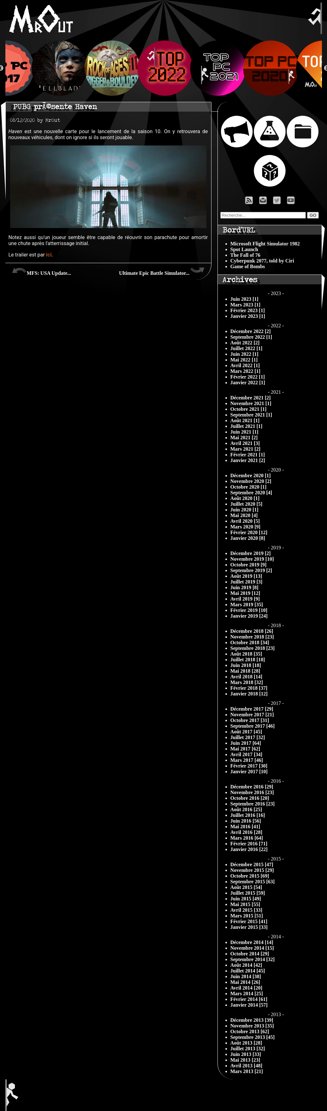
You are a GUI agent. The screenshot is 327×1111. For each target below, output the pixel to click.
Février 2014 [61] (248, 999)
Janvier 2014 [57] (249, 1005)
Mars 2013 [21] (246, 1071)
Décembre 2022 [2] (250, 331)
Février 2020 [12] (248, 532)
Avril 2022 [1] (245, 365)
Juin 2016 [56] (245, 821)
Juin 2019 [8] (244, 587)
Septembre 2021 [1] (251, 414)
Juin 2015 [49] (245, 898)
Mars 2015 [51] (246, 915)
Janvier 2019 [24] (249, 616)
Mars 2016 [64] (246, 838)
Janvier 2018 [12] (249, 693)
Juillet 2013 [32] (247, 1048)
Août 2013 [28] (246, 1043)
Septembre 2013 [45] (252, 1037)
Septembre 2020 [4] (251, 492)
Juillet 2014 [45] (247, 970)
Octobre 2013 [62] (249, 1031)
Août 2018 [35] (246, 654)
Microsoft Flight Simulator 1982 (265, 243)
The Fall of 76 (245, 255)
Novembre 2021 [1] (250, 403)
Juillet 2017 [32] (247, 737)
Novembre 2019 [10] (252, 559)
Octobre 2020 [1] (248, 487)
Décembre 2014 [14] (252, 942)
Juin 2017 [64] (245, 743)
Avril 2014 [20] (246, 988)
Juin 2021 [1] (244, 432)
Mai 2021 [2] (244, 437)
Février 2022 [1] (247, 377)
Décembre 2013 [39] (252, 1020)
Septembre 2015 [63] (252, 881)
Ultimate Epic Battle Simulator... (162, 271)
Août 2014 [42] (246, 965)
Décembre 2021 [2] (250, 397)
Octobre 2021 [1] (248, 409)
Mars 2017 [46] (246, 760)
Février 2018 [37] (248, 688)
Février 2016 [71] (248, 843)
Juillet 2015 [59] (247, 893)
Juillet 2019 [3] (246, 581)
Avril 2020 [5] (245, 521)
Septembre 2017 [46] (252, 726)
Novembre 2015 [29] (252, 870)
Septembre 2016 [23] (252, 803)
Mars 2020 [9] (245, 526)
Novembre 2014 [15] (252, 948)
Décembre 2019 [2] (250, 553)
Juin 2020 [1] (244, 509)
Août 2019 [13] (246, 576)
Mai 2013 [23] (245, 1060)
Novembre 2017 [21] (252, 714)
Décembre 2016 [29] (252, 786)
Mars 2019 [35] (246, 604)
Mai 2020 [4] (244, 515)
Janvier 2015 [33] (249, 927)
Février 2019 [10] (248, 610)
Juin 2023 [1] (244, 299)
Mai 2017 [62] (245, 748)
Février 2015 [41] (248, 921)
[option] (163, 68)
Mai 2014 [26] (245, 982)
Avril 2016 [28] (246, 832)
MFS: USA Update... (41, 271)
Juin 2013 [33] (245, 1054)
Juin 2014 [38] (245, 976)
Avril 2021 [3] (245, 443)
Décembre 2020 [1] (250, 475)
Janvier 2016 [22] (249, 849)
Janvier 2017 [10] (249, 771)
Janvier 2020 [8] (247, 538)
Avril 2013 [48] (246, 1065)
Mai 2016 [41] (245, 826)
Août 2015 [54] (246, 887)
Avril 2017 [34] (246, 754)
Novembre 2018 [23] (252, 636)
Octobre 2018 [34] (249, 642)
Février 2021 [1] (247, 454)
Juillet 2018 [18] (247, 659)
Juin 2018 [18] (245, 665)
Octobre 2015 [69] (249, 876)
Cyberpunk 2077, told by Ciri (262, 260)
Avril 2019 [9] (245, 599)
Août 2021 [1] (245, 420)
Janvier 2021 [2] (247, 460)
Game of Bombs (247, 266)
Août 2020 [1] (245, 498)
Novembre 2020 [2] (250, 481)
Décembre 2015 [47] (252, 864)
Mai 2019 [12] (245, 593)
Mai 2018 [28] (245, 671)
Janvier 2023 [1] (247, 316)
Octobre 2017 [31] (249, 720)
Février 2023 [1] (247, 310)
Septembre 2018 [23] (252, 648)
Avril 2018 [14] (246, 676)
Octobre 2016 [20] (249, 798)
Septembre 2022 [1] (251, 337)
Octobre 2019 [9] (248, 564)
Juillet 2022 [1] (246, 348)
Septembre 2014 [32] (252, 959)
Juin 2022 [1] (244, 354)
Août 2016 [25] (246, 809)
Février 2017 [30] (248, 765)
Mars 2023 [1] (245, 304)
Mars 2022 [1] (245, 371)
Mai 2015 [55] (245, 904)
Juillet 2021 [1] (246, 426)
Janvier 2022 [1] (247, 382)
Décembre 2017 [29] (252, 709)
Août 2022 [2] (245, 342)
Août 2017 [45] (246, 731)
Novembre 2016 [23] (252, 792)
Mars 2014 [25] (246, 993)
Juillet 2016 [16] (247, 815)
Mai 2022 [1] (244, 359)
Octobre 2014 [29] (249, 953)
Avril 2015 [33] (246, 910)
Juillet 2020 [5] (246, 504)
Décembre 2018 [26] (252, 631)
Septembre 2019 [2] (251, 570)
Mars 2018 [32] (246, 682)
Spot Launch (244, 249)
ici (49, 254)
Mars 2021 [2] (245, 449)
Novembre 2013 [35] (252, 1025)
